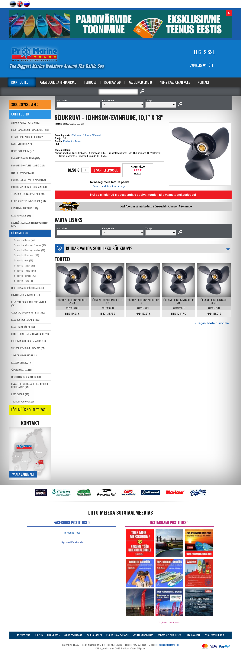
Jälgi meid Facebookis (71, 542)
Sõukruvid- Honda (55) (24, 240)
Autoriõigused (193, 635)
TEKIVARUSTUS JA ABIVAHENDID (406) (28, 194)
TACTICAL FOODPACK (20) (23, 401)
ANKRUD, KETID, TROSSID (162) (25, 122)
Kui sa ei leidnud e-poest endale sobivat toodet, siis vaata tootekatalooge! (143, 194)
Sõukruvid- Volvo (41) (24, 280)
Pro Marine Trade (72, 141)
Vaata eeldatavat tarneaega (109, 186)
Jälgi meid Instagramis (169, 622)
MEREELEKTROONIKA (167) (22, 151)
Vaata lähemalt (23, 474)
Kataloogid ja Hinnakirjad (58, 82)
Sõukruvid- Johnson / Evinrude (86, 135)
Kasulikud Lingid (140, 82)
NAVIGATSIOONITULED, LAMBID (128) (28, 165)
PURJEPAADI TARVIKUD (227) (24, 208)
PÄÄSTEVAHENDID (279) (22, 144)
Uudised (39, 635)
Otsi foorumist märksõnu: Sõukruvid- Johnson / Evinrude (156, 206)
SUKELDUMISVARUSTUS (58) (24, 355)
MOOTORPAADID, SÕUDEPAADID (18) (27, 287)
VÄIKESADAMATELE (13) (21, 369)
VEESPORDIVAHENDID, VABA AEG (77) (28, 348)
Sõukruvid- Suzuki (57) (24, 265)
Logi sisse (204, 52)
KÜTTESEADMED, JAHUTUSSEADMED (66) (29, 186)
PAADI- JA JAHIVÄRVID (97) (23, 326)
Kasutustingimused (143, 635)
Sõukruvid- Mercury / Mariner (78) (29, 250)
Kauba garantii (94, 635)
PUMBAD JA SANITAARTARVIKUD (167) (28, 179)
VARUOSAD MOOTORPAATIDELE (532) (28, 312)
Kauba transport (73, 635)
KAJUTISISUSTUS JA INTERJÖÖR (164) (28, 201)
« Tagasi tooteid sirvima (212, 323)
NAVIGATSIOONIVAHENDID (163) (25, 158)
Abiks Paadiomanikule (175, 82)
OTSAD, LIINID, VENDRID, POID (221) (27, 136)
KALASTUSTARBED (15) (21, 362)
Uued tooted (20, 114)
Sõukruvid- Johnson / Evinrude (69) (30, 245)
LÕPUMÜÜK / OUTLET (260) (29, 409)
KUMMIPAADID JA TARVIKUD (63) (25, 295)
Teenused (90, 82)
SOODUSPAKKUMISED (24, 104)
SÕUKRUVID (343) (19, 233)
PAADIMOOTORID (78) (21, 215)
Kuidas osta (53, 635)
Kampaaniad (112, 82)
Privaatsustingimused (169, 635)
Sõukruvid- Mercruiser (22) (26, 255)
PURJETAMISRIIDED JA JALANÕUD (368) (29, 341)
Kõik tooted (19, 82)
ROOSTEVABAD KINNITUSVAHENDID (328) (30, 129)
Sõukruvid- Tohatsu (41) (25, 270)
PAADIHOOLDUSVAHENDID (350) (25, 319)
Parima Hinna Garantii (117, 635)
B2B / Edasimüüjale (214, 635)
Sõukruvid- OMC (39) (23, 260)
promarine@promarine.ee (167, 644)
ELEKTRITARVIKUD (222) (22, 172)
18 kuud (137, 173)
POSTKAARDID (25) (20, 394)
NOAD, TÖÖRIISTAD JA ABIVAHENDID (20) (30, 334)
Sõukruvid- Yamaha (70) (25, 275)
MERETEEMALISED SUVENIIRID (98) (26, 376)
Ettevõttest (23, 635)
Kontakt (204, 82)
